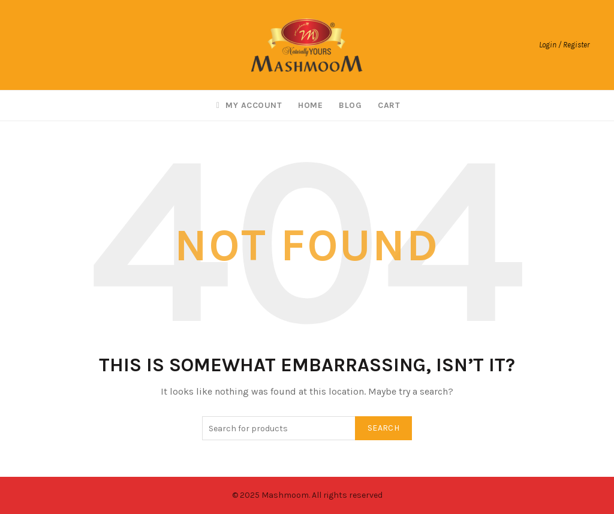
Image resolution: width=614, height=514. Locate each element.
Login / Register (564, 44)
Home (310, 105)
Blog (350, 105)
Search (383, 428)
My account (247, 105)
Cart (389, 105)
